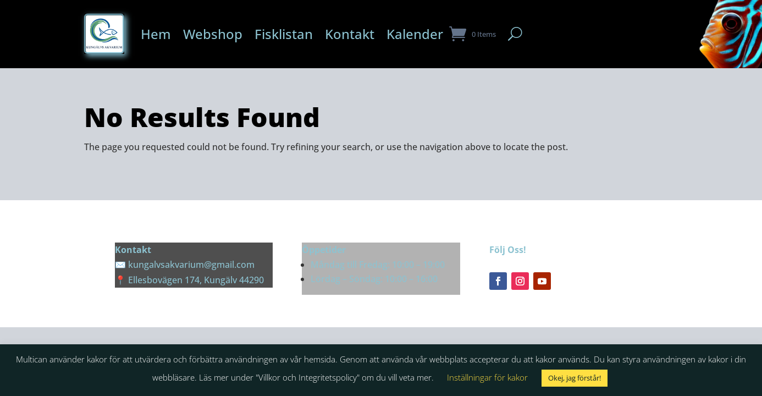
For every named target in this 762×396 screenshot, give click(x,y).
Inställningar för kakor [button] (487, 377)
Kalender (414, 34)
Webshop (212, 34)
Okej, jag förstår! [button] (574, 378)
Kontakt (349, 34)
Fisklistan (284, 34)
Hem (156, 34)
